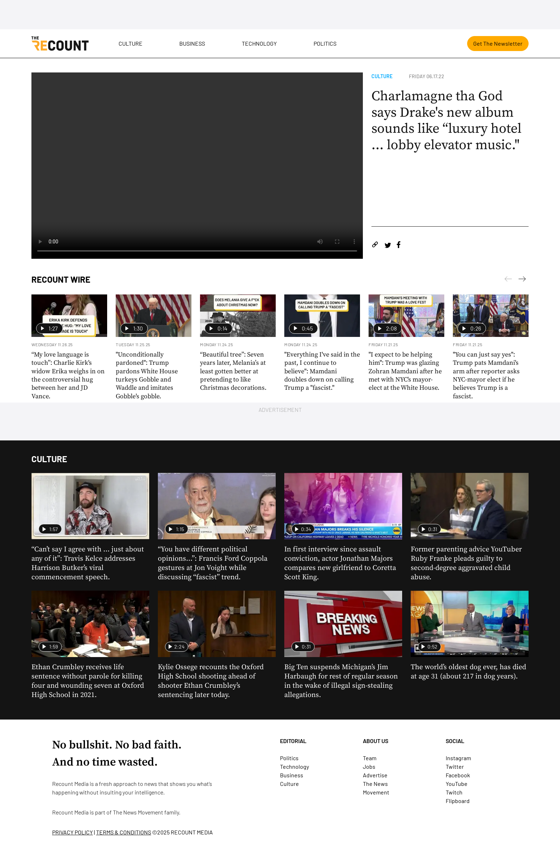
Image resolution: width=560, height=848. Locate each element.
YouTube (457, 783)
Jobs (369, 766)
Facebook (458, 775)
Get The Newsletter (497, 43)
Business (192, 43)
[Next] (508, 280)
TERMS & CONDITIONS (123, 832)
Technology (259, 43)
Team (369, 757)
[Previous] (522, 280)
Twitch (454, 792)
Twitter (455, 766)
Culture (130, 43)
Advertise (375, 775)
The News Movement (138, 812)
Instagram (458, 757)
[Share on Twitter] (387, 245)
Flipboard (458, 800)
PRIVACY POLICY (72, 832)
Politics (325, 43)
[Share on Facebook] (398, 245)
